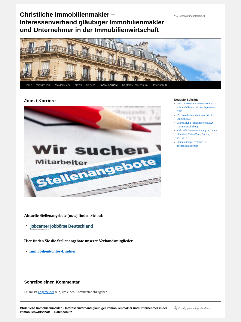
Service (90, 85)
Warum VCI (43, 85)
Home (28, 85)
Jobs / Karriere (109, 85)
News (78, 85)
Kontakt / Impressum (135, 85)
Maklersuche (63, 85)
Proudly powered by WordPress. (194, 308)
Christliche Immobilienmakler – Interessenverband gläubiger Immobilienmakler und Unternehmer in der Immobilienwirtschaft (92, 22)
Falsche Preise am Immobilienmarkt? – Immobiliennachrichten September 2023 (196, 107)
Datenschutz (159, 85)
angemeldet (46, 292)
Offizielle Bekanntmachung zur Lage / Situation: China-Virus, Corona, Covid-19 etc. (197, 134)
